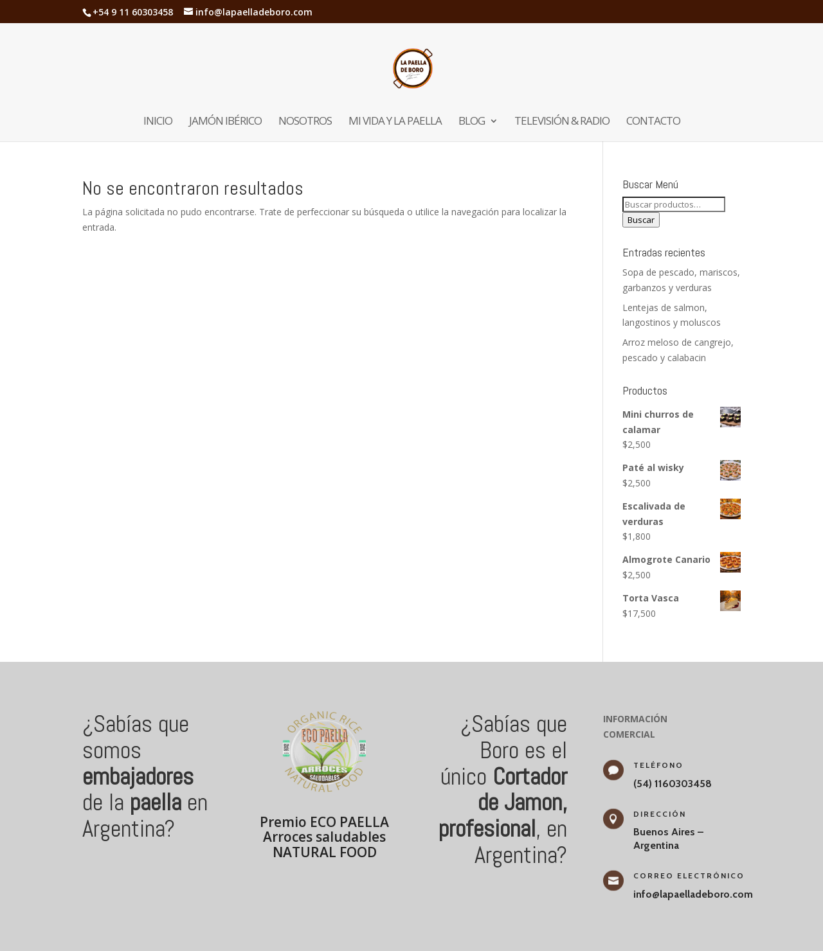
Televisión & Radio (562, 122)
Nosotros (305, 122)
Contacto (653, 122)
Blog (471, 122)
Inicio (157, 122)
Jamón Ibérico (225, 122)
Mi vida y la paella (395, 122)
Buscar (641, 220)
